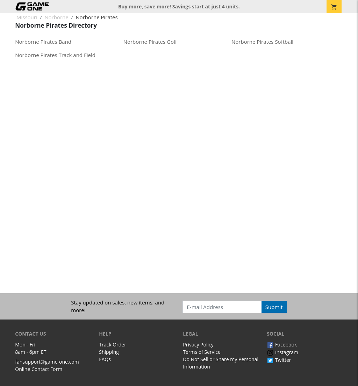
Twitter (279, 360)
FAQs (105, 359)
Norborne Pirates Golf (150, 41)
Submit (274, 306)
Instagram (282, 352)
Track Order (112, 344)
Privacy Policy (198, 344)
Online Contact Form (38, 369)
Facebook (282, 344)
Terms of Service (202, 352)
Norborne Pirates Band (43, 41)
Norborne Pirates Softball (262, 41)
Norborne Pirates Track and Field (55, 54)
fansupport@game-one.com (47, 361)
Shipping (109, 352)
